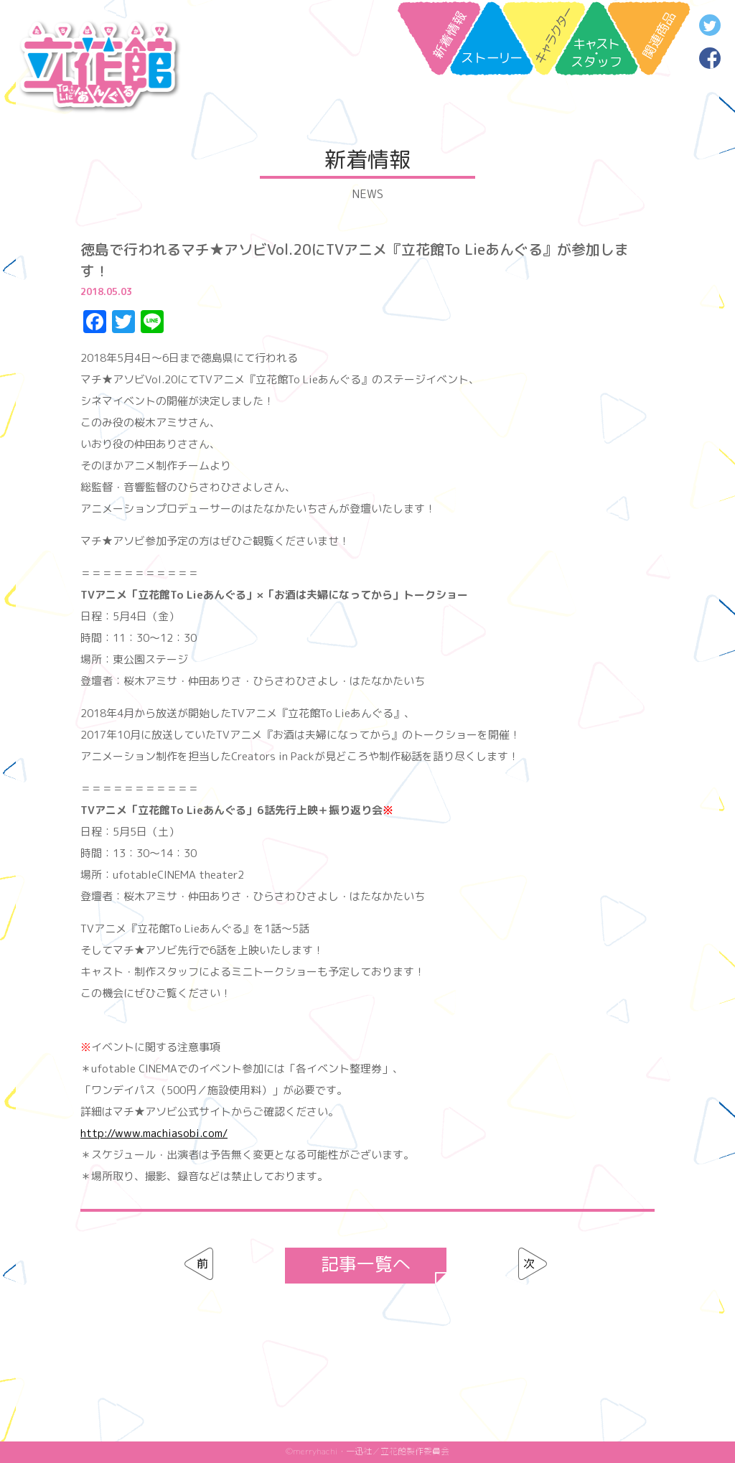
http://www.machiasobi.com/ (154, 1133)
